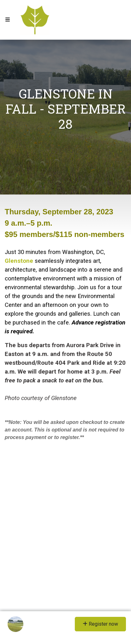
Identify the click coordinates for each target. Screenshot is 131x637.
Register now (100, 624)
